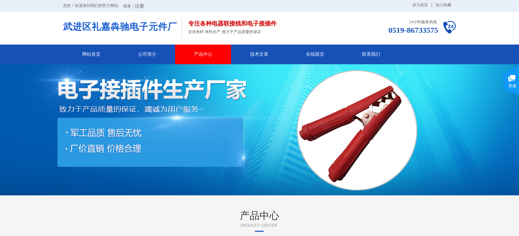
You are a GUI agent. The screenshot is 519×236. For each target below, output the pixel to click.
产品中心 (203, 54)
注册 (139, 6)
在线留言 (315, 54)
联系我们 (371, 54)
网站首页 (91, 54)
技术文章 (259, 54)
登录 (127, 6)
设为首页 (420, 5)
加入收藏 (443, 5)
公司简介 (147, 54)
